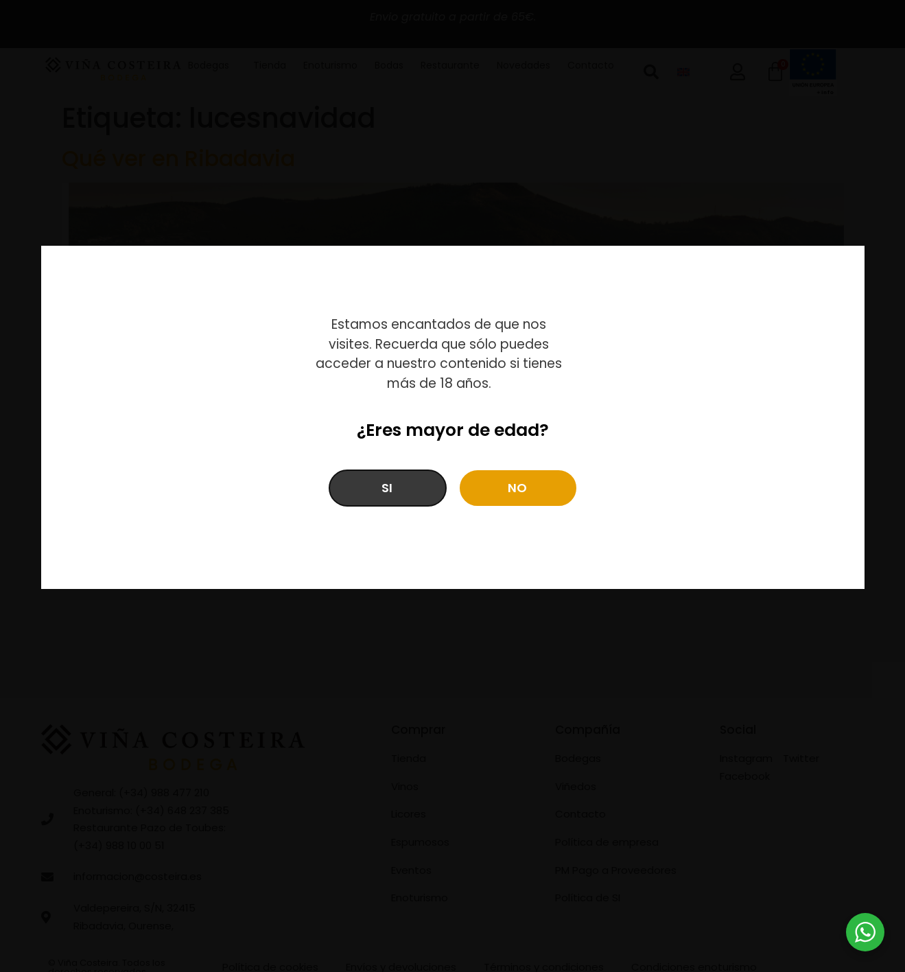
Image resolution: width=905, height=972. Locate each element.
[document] (452, 486)
